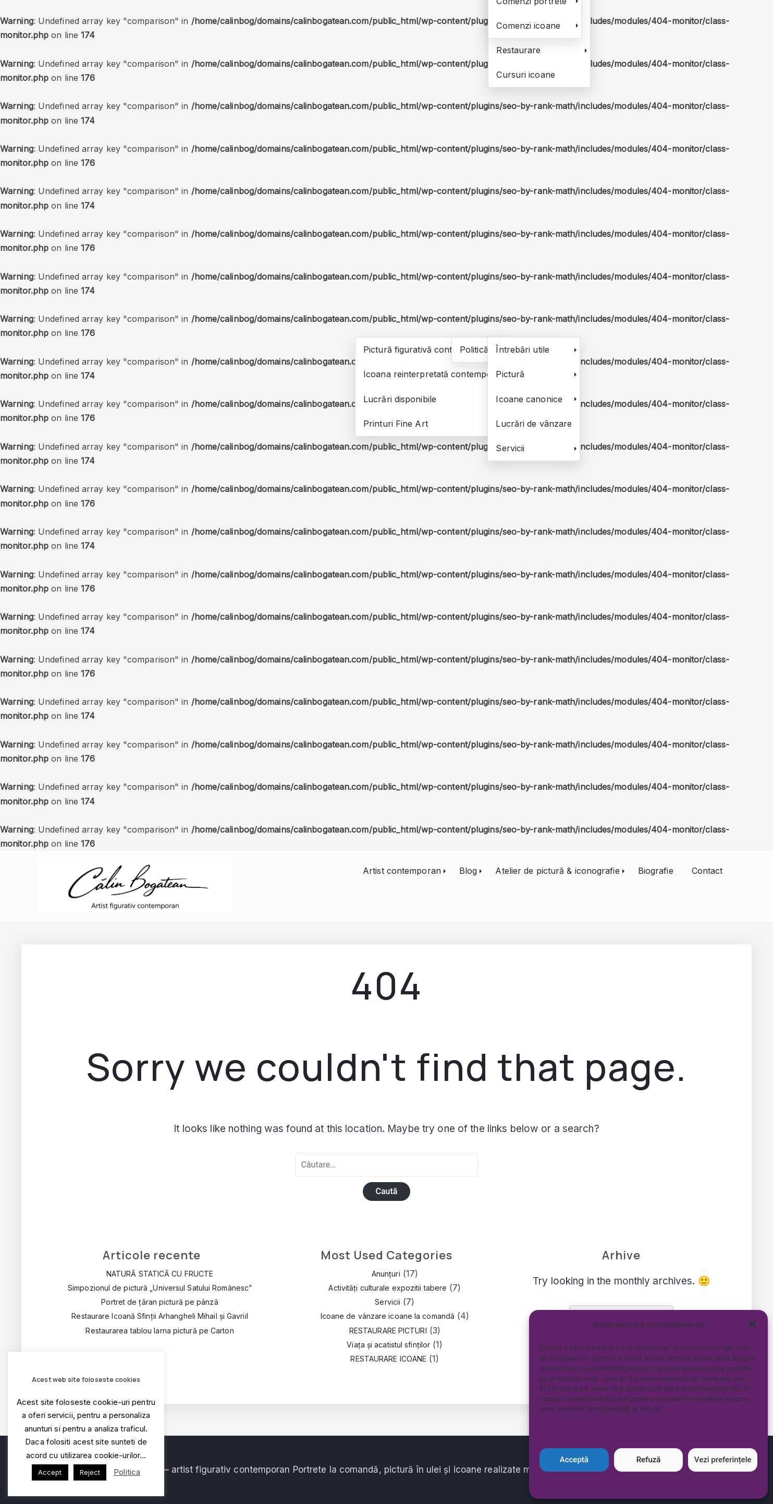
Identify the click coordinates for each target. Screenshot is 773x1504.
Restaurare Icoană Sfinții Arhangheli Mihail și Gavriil (159, 1316)
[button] (752, 1324)
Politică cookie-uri (643, 1484)
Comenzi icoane (528, 25)
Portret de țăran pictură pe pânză (159, 1301)
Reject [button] (90, 1472)
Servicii (510, 448)
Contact (707, 870)
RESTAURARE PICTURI (388, 1330)
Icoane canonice (529, 399)
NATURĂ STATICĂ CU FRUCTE (159, 1273)
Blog (468, 870)
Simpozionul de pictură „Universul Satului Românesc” (160, 1287)
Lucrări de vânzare (534, 423)
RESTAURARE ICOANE (388, 1358)
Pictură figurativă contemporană (428, 349)
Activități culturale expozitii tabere (387, 1287)
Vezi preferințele (723, 1459)
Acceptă (574, 1459)
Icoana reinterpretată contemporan (434, 374)
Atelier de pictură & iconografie (557, 870)
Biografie (655, 870)
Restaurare (518, 50)
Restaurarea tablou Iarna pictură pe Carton (159, 1330)
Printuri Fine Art (395, 423)
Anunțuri (386, 1273)
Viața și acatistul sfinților (388, 1344)
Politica (127, 1472)
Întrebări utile (522, 349)
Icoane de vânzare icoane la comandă (388, 1316)
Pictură (510, 374)
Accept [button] (50, 1472)
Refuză (648, 1459)
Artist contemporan (402, 870)
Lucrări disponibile (399, 399)
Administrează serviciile (583, 1429)
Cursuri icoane (525, 74)
